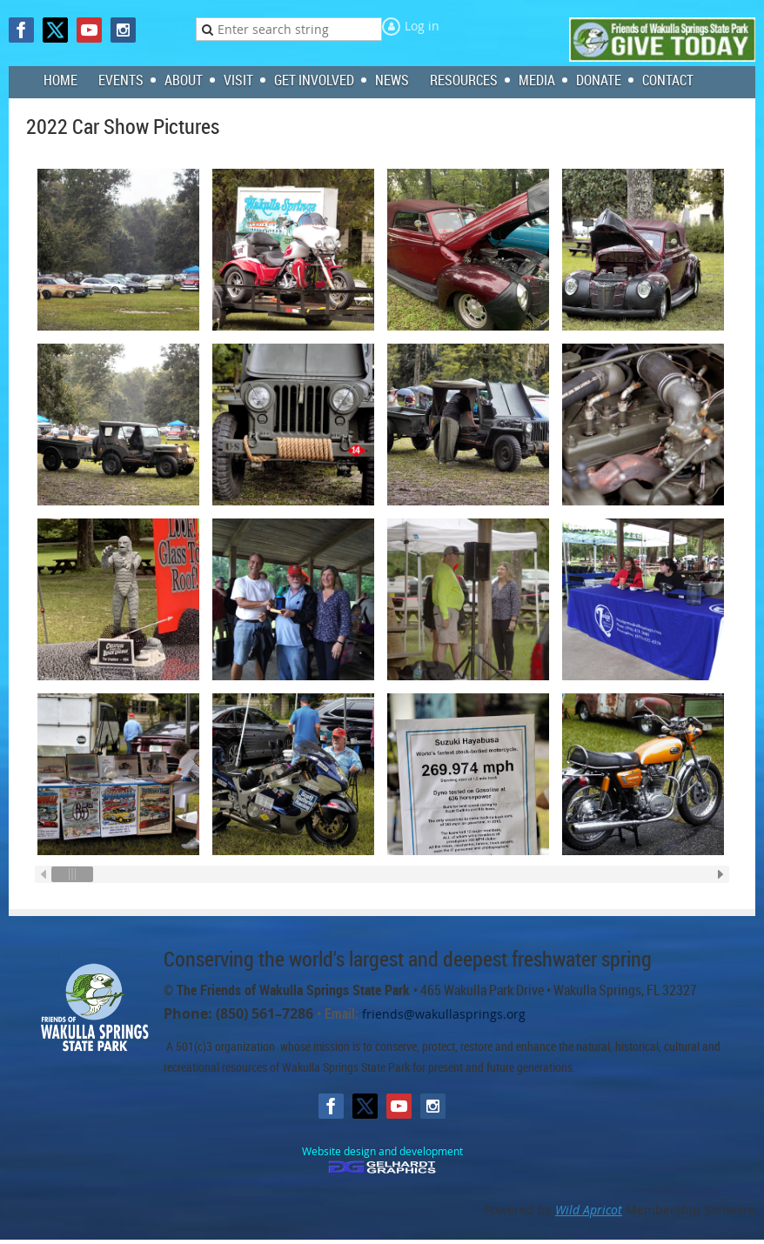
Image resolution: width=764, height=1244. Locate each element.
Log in (422, 25)
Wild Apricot (588, 1209)
